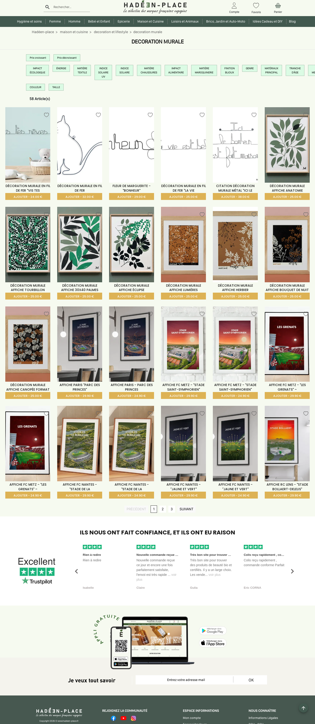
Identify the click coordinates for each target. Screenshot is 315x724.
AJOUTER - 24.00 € (28, 197)
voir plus (214, 575)
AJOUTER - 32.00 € (79, 197)
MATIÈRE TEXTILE (82, 70)
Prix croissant (38, 57)
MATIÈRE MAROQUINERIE (204, 70)
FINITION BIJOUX (229, 70)
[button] (76, 571)
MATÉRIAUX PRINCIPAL (271, 70)
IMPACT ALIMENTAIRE (176, 70)
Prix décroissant (67, 57)
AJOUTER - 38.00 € (235, 197)
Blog (292, 21)
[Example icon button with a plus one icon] (303, 707)
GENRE (250, 68)
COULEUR (35, 87)
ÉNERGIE (61, 68)
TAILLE (56, 87)
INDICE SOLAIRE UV (103, 72)
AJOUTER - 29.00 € (131, 197)
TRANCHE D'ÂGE (295, 70)
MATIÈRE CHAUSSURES (149, 70)
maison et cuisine (73, 32)
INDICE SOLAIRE (124, 70)
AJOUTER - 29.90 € (80, 396)
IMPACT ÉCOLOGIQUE (37, 70)
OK (251, 680)
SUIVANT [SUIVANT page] (188, 508)
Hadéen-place (43, 32)
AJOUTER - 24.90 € (131, 396)
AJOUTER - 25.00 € (183, 197)
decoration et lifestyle (110, 32)
